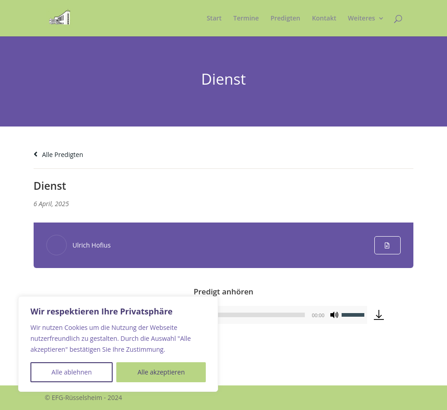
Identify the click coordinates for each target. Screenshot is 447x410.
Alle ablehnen (71, 372)
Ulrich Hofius (91, 245)
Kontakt (324, 18)
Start (214, 18)
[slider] (354, 314)
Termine (246, 18)
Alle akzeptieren (161, 372)
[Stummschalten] (334, 314)
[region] (118, 344)
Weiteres (361, 18)
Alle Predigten (58, 154)
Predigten (285, 18)
